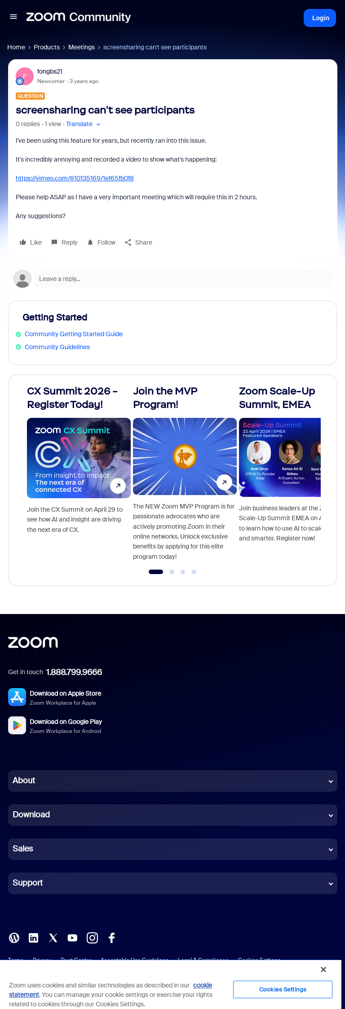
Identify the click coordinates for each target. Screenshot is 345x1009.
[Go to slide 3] (183, 572)
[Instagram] (92, 937)
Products (47, 47)
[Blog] (14, 937)
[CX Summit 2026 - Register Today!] (79, 476)
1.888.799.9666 (74, 672)
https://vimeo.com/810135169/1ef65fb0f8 (75, 178)
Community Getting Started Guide (74, 334)
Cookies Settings (282, 989)
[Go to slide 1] (156, 572)
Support (28, 882)
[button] (13, 18)
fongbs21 (49, 71)
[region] (170, 984)
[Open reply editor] (172, 278)
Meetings (81, 47)
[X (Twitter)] (53, 937)
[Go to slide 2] (172, 572)
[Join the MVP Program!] (185, 476)
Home (16, 47)
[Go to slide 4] (194, 572)
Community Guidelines (57, 347)
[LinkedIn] (33, 937)
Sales (23, 848)
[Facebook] (111, 937)
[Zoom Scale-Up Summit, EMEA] (291, 476)
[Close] (323, 969)
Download (31, 814)
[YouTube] (72, 937)
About (24, 780)
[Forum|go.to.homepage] (78, 18)
